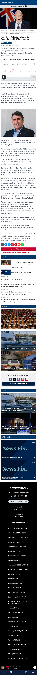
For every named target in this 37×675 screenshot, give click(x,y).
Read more (18, 264)
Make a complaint (18, 516)
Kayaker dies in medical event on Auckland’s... (15, 348)
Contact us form (18, 510)
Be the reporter (18, 512)
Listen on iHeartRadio (18, 667)
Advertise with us (18, 514)
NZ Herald (3, 45)
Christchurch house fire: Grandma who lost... (14, 369)
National (5, 306)
